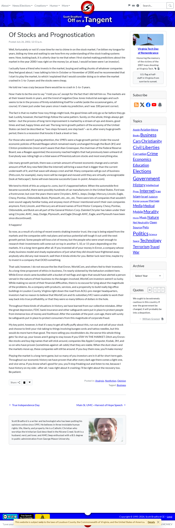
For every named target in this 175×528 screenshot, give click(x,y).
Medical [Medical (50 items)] (149, 206)
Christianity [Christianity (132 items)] (151, 141)
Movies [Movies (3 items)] (136, 218)
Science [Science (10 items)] (153, 234)
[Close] (158, 522)
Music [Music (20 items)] (143, 217)
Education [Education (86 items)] (141, 165)
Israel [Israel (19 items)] (144, 196)
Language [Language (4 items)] (144, 201)
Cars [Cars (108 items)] (137, 141)
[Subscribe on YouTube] (154, 105)
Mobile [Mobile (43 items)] (138, 212)
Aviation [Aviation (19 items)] (145, 129)
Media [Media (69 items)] (138, 205)
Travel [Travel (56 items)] (155, 247)
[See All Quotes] (150, 289)
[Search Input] (154, 5)
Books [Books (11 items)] (136, 135)
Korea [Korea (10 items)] (136, 200)
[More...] (30, 382)
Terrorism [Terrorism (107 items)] (141, 246)
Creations (40, 5)
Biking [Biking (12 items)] (154, 129)
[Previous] (155, 289)
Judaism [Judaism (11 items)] (153, 196)
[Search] (170, 5)
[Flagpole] (129, 5)
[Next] (163, 289)
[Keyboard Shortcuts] (133, 5)
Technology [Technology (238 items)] (150, 240)
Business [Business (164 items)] (148, 134)
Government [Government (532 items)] (146, 178)
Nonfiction (110, 380)
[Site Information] (138, 5)
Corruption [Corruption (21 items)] (140, 154)
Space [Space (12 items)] (136, 240)
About (5, 5)
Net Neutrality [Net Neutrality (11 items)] (141, 222)
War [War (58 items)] (136, 252)
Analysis (99, 380)
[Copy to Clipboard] (24, 382)
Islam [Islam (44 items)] (137, 196)
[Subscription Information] (160, 105)
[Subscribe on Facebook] (148, 105)
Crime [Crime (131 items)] (152, 153)
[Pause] (159, 289)
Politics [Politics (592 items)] (141, 233)
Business (121, 385)
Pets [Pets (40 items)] (145, 227)
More (65, 5)
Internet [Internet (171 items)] (147, 190)
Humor (54, 5)
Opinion (121, 380)
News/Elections (21, 5)
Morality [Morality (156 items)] (151, 211)
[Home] (87, 5)
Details (151, 522)
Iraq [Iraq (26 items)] (158, 191)
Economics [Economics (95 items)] (142, 159)
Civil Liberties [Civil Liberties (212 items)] (146, 147)
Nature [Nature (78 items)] (153, 217)
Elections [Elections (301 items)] (142, 171)
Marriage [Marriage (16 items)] (154, 200)
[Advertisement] (87, 476)
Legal (169, 516)
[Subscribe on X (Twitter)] (142, 105)
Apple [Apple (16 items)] (136, 129)
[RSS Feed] (136, 105)
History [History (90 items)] (139, 184)
